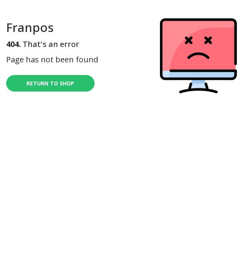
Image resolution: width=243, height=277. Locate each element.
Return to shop (50, 83)
